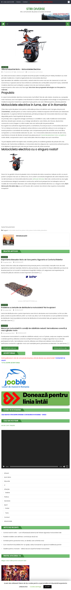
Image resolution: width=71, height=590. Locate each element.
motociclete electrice (14, 230)
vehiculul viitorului (38, 179)
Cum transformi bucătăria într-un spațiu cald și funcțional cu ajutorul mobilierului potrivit (32, 545)
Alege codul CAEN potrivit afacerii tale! (13, 561)
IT (4, 485)
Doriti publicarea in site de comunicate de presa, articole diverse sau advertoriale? (28, 358)
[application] (35, 449)
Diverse (18, 2)
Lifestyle (7, 489)
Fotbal (7, 508)
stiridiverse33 (20, 72)
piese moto (25, 230)
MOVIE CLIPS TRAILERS (8, 425)
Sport (6, 505)
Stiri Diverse (35, 9)
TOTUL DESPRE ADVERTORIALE (10, 363)
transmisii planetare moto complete (53, 135)
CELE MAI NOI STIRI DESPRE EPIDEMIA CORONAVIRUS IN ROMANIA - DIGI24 (23, 415)
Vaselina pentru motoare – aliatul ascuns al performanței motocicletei (26, 549)
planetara (44, 230)
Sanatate (7, 501)
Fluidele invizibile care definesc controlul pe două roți (20, 537)
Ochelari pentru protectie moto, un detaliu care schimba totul (23, 541)
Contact (25, 2)
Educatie (7, 481)
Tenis (7, 513)
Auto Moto (5, 67)
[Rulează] (4, 466)
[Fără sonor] (64, 466)
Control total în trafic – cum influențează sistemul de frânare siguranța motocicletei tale (32, 533)
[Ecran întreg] (67, 466)
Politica (6, 497)
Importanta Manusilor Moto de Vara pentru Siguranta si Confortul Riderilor (32, 260)
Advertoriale (8, 521)
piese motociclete (34, 230)
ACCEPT (47, 587)
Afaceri (6, 473)
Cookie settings (35, 587)
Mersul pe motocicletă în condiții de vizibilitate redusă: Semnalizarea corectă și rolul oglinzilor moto (34, 329)
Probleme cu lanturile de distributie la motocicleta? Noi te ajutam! (28, 307)
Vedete (7, 493)
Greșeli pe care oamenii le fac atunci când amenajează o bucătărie (11, 348)
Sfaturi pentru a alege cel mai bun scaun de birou (62, 348)
